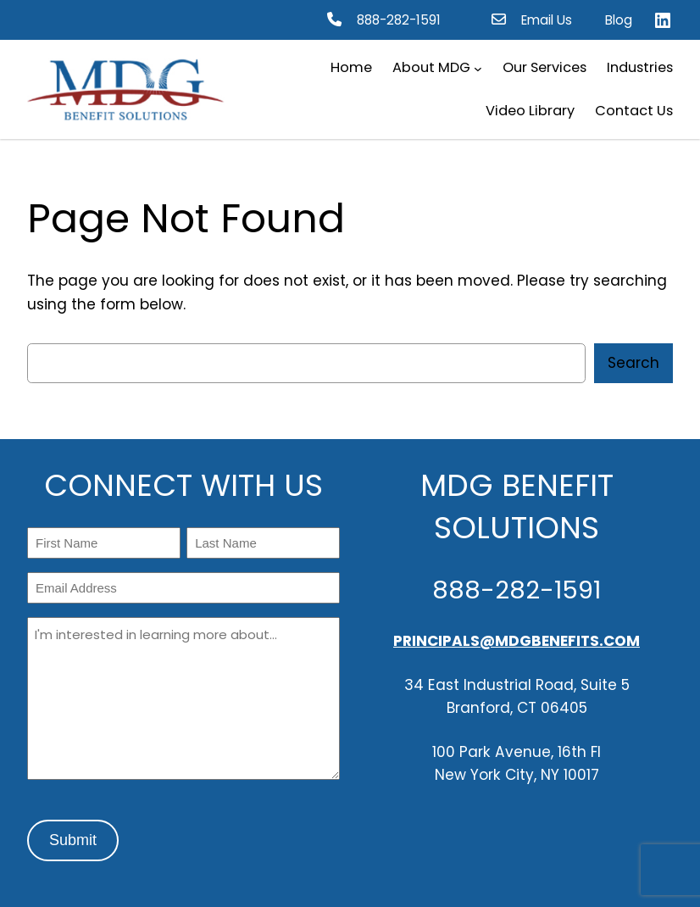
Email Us (546, 20)
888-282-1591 (399, 20)
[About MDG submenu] (478, 68)
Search (633, 363)
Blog (618, 20)
